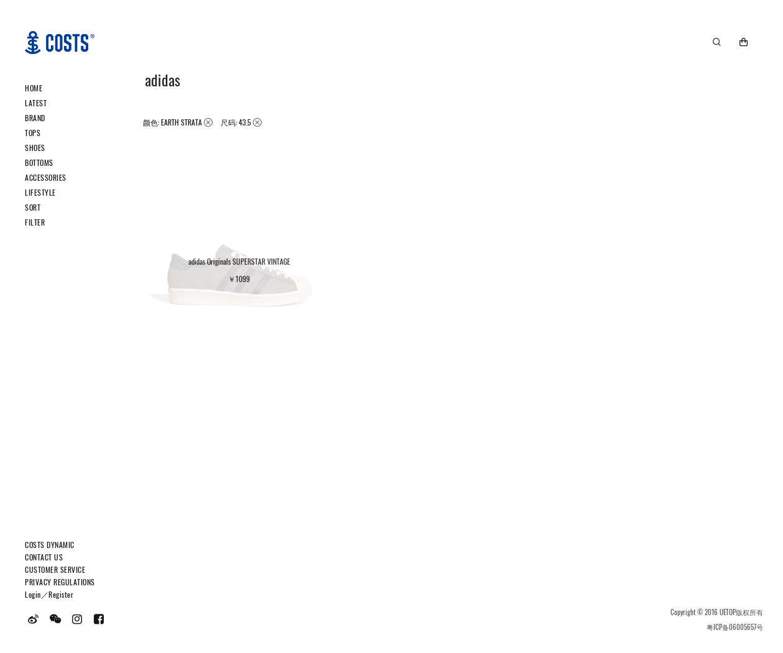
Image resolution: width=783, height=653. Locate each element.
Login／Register (49, 594)
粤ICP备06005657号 (735, 627)
